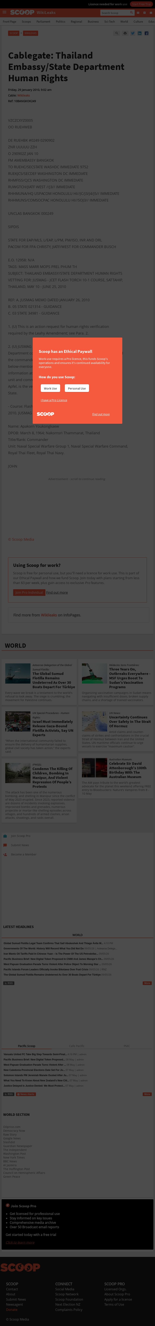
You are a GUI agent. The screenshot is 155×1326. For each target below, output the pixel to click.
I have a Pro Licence (54, 400)
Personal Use (77, 388)
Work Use (50, 388)
